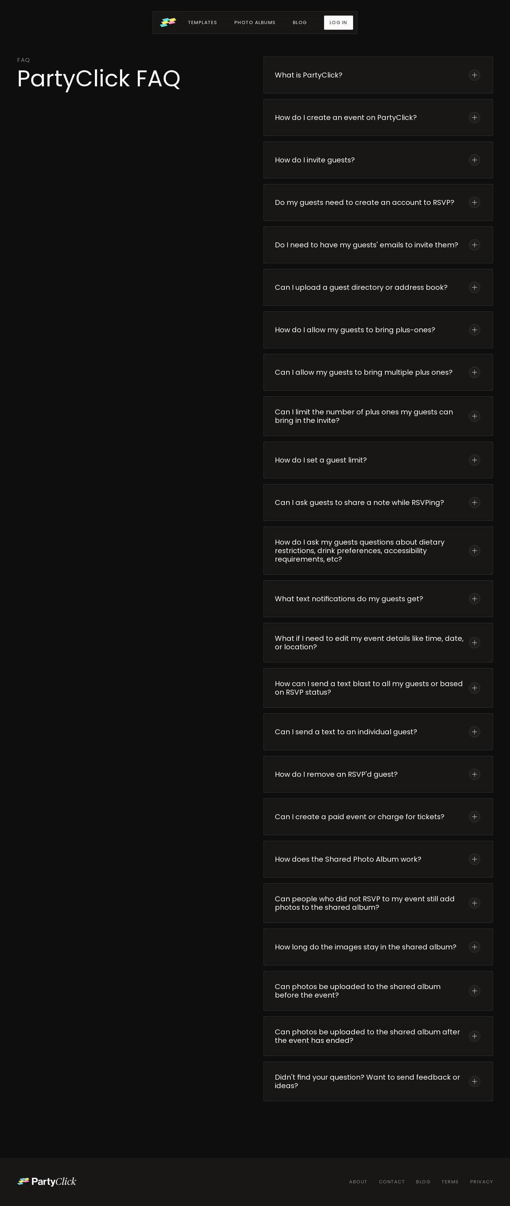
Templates (202, 22)
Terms (450, 1181)
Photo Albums (255, 22)
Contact (392, 1181)
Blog (300, 22)
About (358, 1181)
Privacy (481, 1181)
